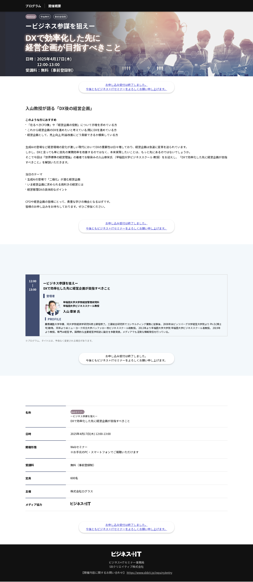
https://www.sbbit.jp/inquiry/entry (149, 572)
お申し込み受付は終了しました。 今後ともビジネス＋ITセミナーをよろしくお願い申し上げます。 (126, 87)
